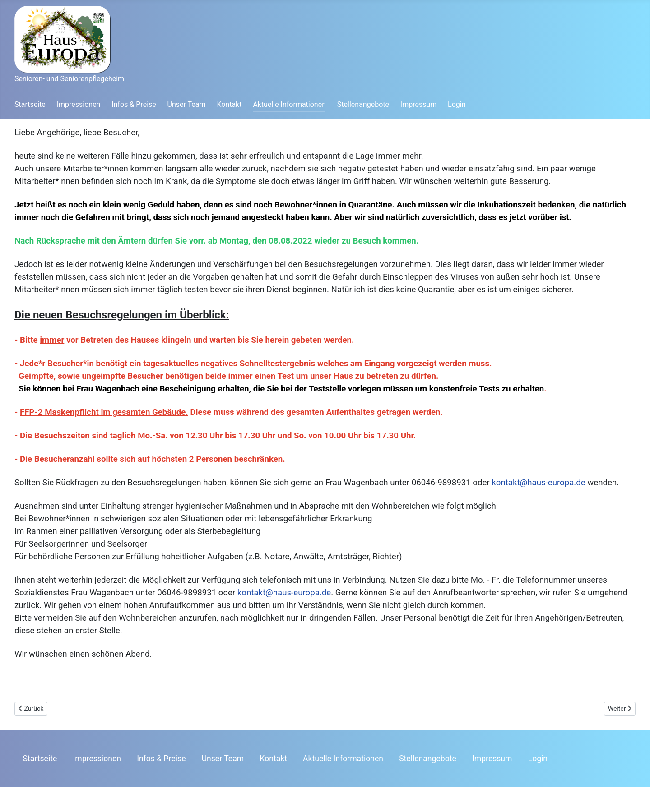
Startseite (30, 104)
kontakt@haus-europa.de (538, 483)
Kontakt (229, 104)
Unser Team (186, 104)
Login (456, 104)
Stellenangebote (363, 104)
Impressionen (79, 104)
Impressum (418, 104)
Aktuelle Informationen (289, 104)
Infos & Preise (133, 104)
